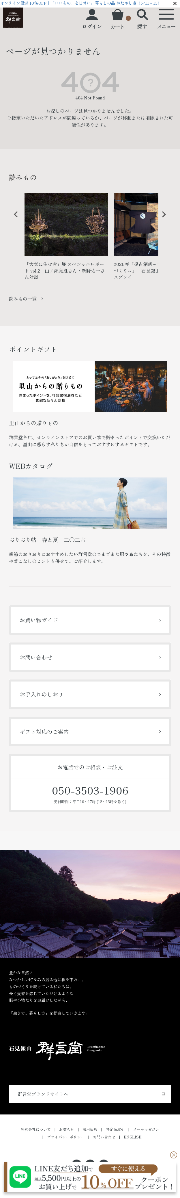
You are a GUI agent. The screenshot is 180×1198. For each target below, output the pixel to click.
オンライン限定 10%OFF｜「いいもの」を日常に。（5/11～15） (81, 3)
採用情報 (89, 1129)
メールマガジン (146, 1129)
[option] (66, 238)
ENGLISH (133, 1137)
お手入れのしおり (41, 694)
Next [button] (162, 219)
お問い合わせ (36, 657)
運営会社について (36, 1129)
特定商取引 (115, 1129)
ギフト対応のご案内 (44, 731)
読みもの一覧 (23, 298)
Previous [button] (14, 219)
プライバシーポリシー (66, 1137)
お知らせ (66, 1129)
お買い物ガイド (39, 620)
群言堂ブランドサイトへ (43, 1093)
